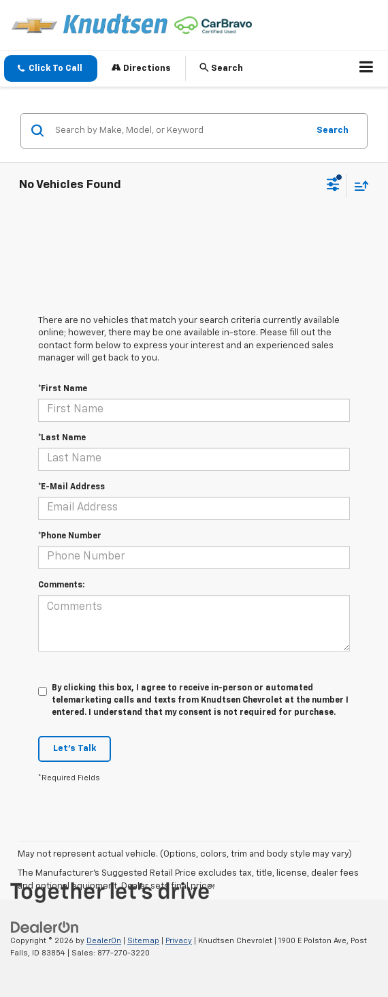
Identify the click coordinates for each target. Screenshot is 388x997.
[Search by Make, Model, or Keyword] (179, 130)
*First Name (62, 389)
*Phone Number (69, 536)
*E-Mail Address (71, 487)
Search (333, 130)
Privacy (178, 941)
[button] (50, 68)
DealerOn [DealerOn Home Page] (103, 941)
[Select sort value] (358, 186)
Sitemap (143, 941)
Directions (141, 68)
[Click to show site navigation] (366, 69)
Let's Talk (74, 748)
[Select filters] (333, 186)
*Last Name (62, 438)
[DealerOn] (45, 927)
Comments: (61, 585)
